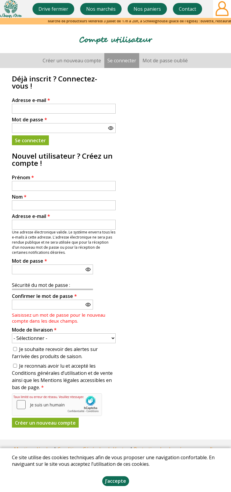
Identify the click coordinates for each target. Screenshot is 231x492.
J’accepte (115, 481)
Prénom (23, 177)
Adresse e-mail (31, 100)
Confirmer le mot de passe (44, 296)
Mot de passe (29, 119)
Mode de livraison (34, 330)
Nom (19, 197)
